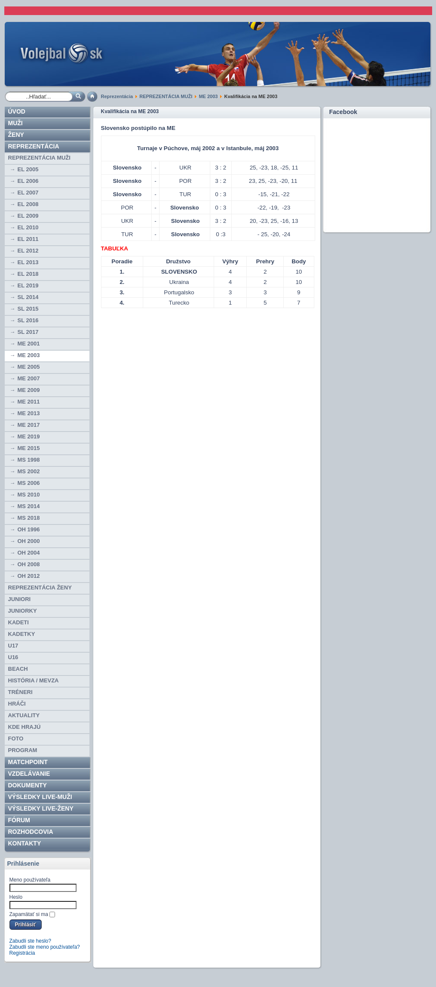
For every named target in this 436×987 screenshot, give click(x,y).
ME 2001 (29, 343)
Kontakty (24, 843)
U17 (13, 645)
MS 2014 (29, 506)
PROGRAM (22, 750)
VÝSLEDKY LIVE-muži (40, 796)
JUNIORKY (22, 611)
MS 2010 (29, 494)
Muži (15, 123)
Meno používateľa (30, 880)
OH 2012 (29, 576)
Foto (16, 738)
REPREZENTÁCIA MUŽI (165, 96)
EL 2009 (28, 216)
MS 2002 (29, 471)
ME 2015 (29, 448)
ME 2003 (208, 96)
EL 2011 (28, 239)
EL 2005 (28, 169)
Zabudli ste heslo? (30, 941)
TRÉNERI (20, 692)
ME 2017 (29, 425)
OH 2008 (29, 564)
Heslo (16, 897)
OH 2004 (29, 552)
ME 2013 (29, 413)
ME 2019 (29, 436)
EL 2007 (28, 192)
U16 (13, 657)
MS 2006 (29, 483)
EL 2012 (28, 250)
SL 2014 (28, 297)
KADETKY (21, 634)
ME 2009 (29, 390)
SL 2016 (28, 320)
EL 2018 (28, 274)
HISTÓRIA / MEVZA (33, 680)
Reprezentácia (117, 96)
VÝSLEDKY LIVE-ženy (41, 808)
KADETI (18, 622)
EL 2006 (28, 181)
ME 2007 (29, 378)
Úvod (16, 111)
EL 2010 (28, 227)
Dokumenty (27, 785)
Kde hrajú (24, 727)
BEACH (18, 669)
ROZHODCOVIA (30, 831)
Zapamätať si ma (29, 914)
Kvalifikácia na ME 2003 (130, 111)
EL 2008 (28, 204)
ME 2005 (29, 367)
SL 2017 (28, 332)
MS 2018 (29, 518)
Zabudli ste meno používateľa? (44, 947)
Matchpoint (28, 762)
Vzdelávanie (29, 773)
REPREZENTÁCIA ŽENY (40, 587)
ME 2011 (29, 401)
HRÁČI (17, 703)
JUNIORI (19, 599)
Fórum (19, 820)
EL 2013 (28, 262)
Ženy (16, 134)
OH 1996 (29, 529)
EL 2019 (28, 285)
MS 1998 (29, 459)
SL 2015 (28, 308)
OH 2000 (29, 541)
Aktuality (24, 715)
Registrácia (22, 953)
